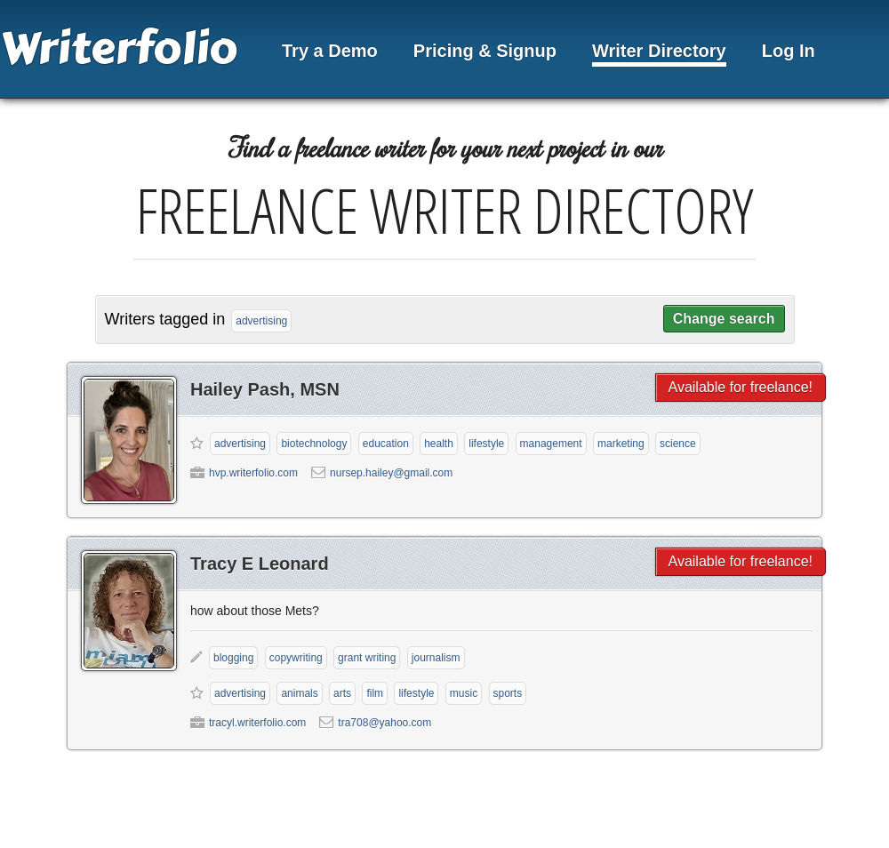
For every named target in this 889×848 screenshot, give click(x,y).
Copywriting (296, 658)
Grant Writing (367, 658)
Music (463, 693)
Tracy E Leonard (259, 563)
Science (678, 443)
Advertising (240, 443)
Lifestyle (486, 443)
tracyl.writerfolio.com (257, 722)
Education (386, 443)
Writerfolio (118, 49)
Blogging (233, 658)
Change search (724, 318)
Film (374, 693)
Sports (508, 693)
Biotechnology (314, 443)
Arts (342, 693)
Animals (299, 693)
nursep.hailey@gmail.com (391, 473)
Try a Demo (330, 50)
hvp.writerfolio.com (253, 473)
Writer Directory (659, 50)
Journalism (436, 658)
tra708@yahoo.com (384, 722)
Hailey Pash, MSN (265, 389)
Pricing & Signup (485, 50)
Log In (788, 50)
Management (551, 443)
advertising (261, 321)
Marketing (621, 443)
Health (438, 443)
